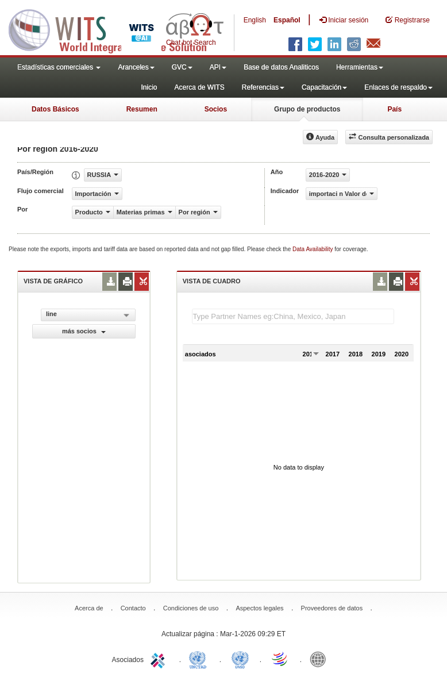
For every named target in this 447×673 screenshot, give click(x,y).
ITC (159, 658)
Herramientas (359, 67)
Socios (216, 109)
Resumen (141, 109)
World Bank (320, 658)
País (394, 109)
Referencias (263, 87)
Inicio (149, 87)
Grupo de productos (307, 109)
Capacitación (324, 87)
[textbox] (293, 316)
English (255, 20)
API (218, 67)
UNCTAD (199, 658)
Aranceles (136, 67)
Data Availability (313, 249)
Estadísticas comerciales (59, 67)
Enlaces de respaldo (398, 87)
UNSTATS (240, 658)
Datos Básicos (55, 109)
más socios (84, 331)
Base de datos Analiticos (281, 67)
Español (286, 20)
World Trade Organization (280, 658)
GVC (182, 67)
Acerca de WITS (199, 87)
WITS (115, 28)
